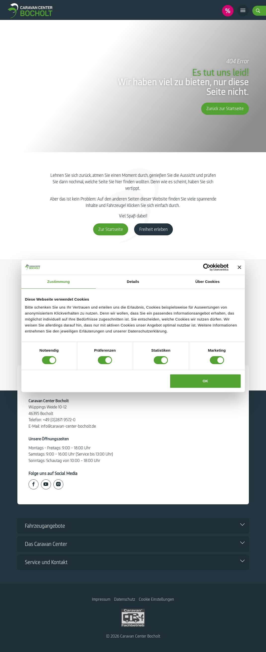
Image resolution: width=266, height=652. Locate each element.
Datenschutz (124, 599)
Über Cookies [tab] (207, 281)
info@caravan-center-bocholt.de (68, 426)
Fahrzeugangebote (45, 525)
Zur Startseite (110, 229)
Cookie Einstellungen (156, 599)
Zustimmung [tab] (58, 281)
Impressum (101, 599)
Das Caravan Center (46, 544)
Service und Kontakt (46, 562)
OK (205, 381)
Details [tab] (133, 281)
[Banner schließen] (239, 267)
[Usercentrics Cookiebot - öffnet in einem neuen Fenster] (206, 267)
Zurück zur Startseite (225, 108)
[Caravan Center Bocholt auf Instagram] (58, 484)
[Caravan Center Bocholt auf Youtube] (46, 484)
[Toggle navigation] (243, 10)
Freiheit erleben (153, 229)
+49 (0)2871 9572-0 (59, 419)
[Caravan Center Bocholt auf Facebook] (33, 484)
